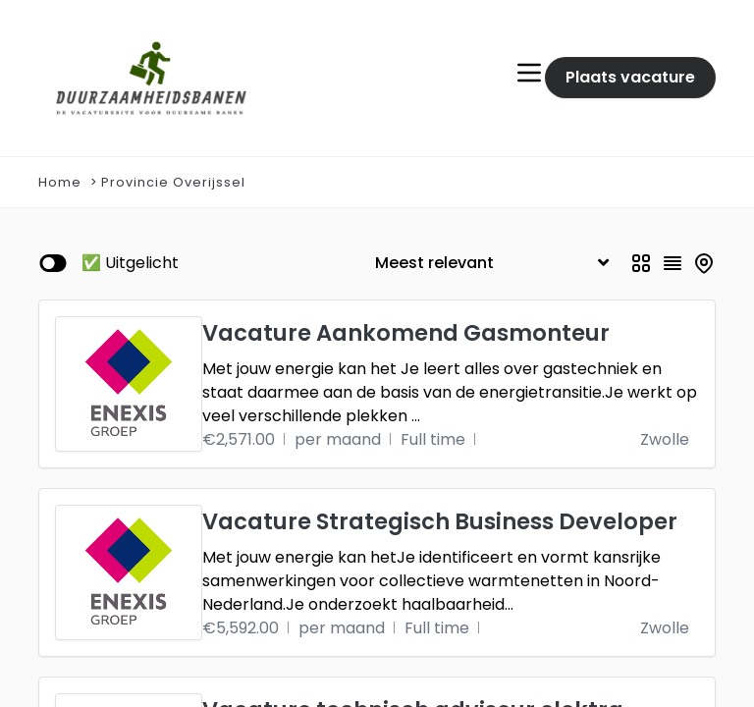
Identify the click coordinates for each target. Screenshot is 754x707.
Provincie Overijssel (173, 182)
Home (59, 182)
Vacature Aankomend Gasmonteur (406, 333)
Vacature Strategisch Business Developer (439, 521)
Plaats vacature (630, 77)
